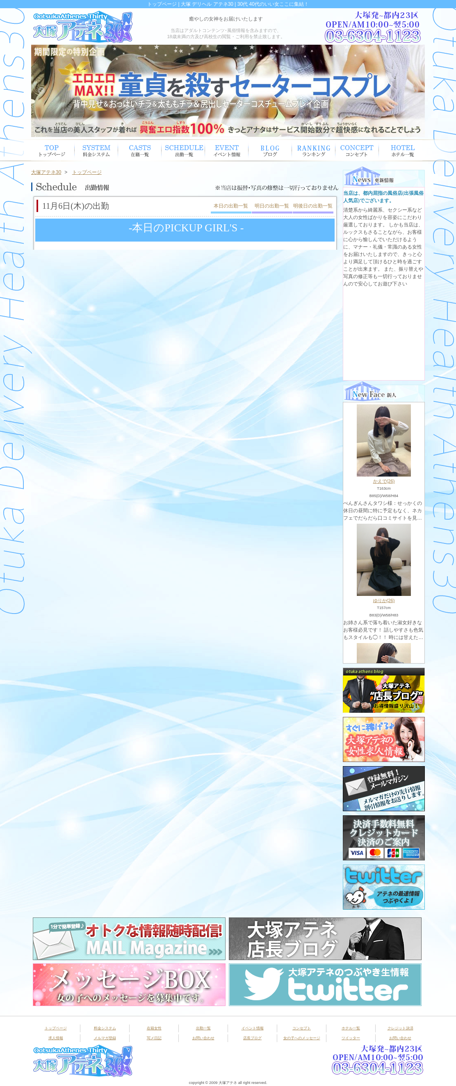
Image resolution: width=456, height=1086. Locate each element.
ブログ (270, 150)
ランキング (313, 150)
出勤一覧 (203, 1028)
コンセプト (357, 150)
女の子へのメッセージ (301, 1038)
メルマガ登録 (105, 1038)
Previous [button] (41, 91)
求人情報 (55, 1038)
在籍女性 (140, 150)
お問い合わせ (203, 1038)
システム (96, 150)
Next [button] (414, 91)
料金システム (105, 1028)
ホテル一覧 (400, 150)
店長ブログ (252, 1038)
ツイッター (351, 1038)
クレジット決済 (400, 1028)
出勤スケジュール (183, 150)
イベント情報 (227, 150)
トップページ (53, 150)
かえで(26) (384, 481)
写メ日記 (154, 1038)
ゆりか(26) (384, 600)
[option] (228, 91)
